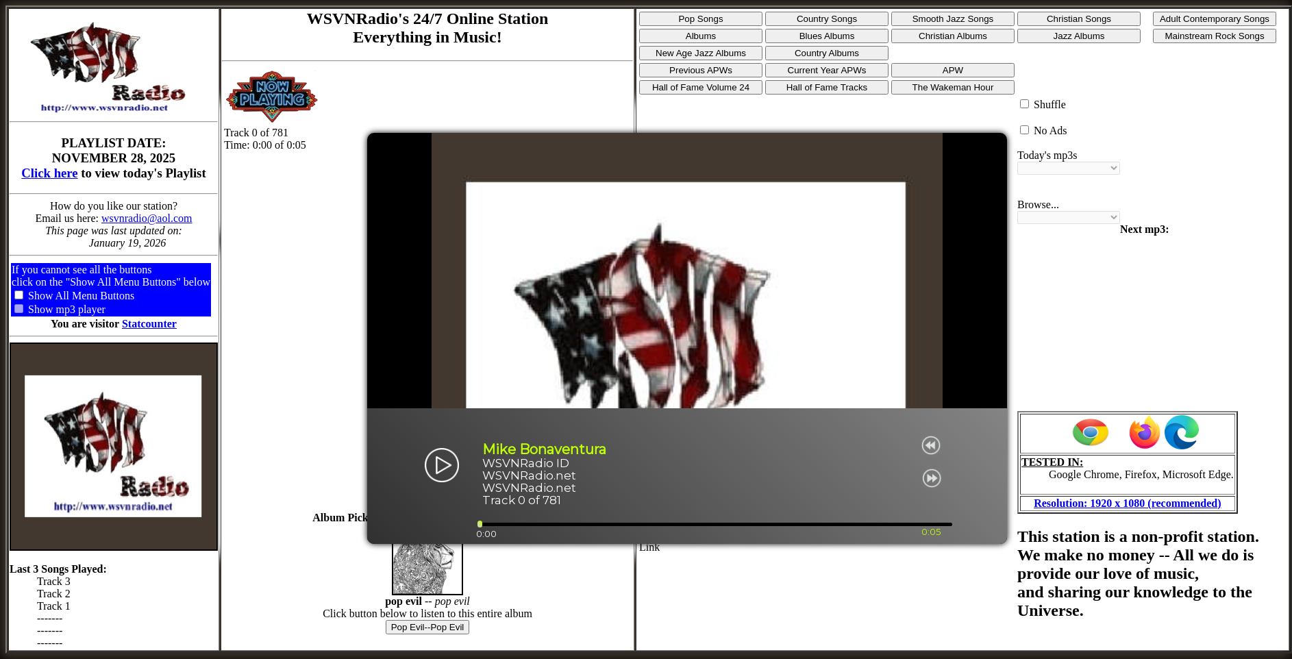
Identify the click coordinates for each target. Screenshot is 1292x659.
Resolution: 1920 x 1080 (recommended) (1127, 503)
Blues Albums (827, 36)
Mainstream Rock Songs (1214, 36)
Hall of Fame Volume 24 (700, 87)
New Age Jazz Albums (701, 53)
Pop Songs (700, 19)
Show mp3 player (66, 309)
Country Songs (827, 19)
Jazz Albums (1079, 36)
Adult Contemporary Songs (1214, 19)
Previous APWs (700, 70)
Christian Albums (953, 36)
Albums (701, 36)
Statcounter (149, 324)
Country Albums (827, 53)
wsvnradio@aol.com (146, 218)
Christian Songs (1079, 19)
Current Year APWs (827, 70)
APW (953, 70)
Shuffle (1050, 104)
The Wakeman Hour (953, 87)
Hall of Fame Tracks (827, 87)
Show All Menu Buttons (81, 295)
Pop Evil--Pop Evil (427, 627)
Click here (49, 173)
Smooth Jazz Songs (953, 19)
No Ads (1050, 130)
